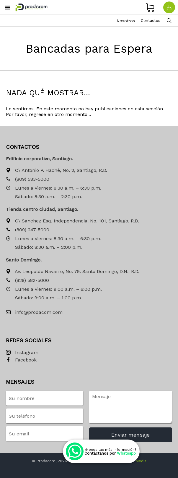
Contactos (150, 20)
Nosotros (126, 20)
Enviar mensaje (130, 435)
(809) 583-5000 (27, 179)
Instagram (22, 353)
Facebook (21, 360)
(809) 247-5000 (27, 230)
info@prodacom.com (34, 312)
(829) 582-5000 (27, 280)
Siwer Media (135, 461)
